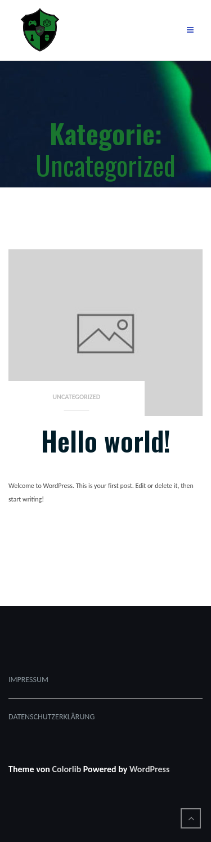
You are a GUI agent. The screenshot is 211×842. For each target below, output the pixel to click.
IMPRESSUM (28, 679)
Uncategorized (76, 397)
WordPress (149, 769)
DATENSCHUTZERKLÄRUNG (51, 717)
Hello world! (105, 440)
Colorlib (66, 769)
